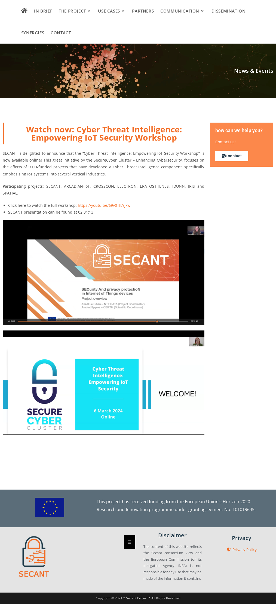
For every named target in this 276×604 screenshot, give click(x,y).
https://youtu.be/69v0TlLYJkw (104, 205)
